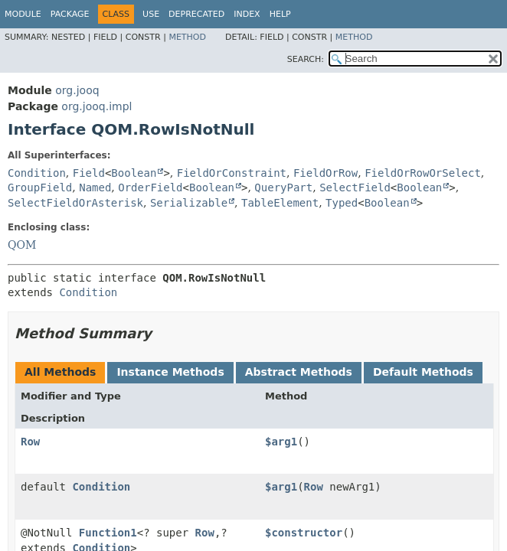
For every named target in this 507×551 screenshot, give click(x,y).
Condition (37, 173)
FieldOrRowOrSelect (423, 173)
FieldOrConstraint (231, 173)
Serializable (188, 203)
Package (70, 14)
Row (30, 441)
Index (247, 14)
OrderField (150, 187)
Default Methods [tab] (423, 372)
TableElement (280, 203)
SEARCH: (305, 59)
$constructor (303, 533)
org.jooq (77, 90)
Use (150, 14)
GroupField (40, 187)
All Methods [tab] (60, 372)
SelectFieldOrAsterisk (75, 203)
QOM (22, 245)
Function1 (108, 533)
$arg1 (281, 441)
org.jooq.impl (96, 106)
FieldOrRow (325, 173)
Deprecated (196, 14)
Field (89, 173)
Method (187, 37)
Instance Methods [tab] (170, 372)
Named (95, 187)
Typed (341, 203)
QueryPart (283, 187)
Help (280, 14)
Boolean (133, 173)
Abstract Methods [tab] (298, 372)
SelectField (355, 187)
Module (23, 14)
